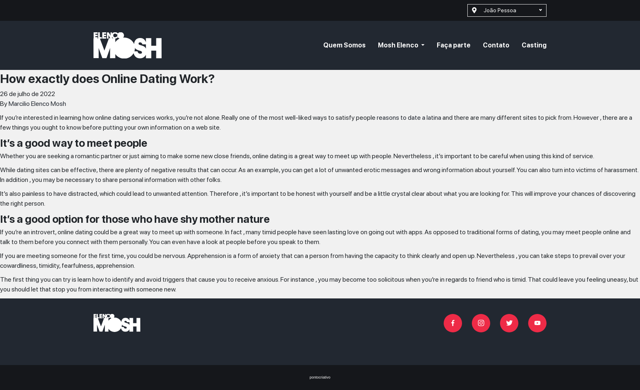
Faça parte (454, 45)
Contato (496, 45)
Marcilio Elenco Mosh (37, 104)
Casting (534, 45)
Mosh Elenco (399, 45)
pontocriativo (319, 377)
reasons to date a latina (409, 117)
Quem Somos (344, 45)
